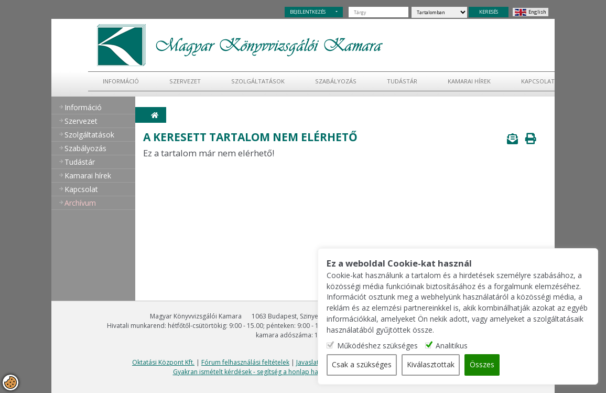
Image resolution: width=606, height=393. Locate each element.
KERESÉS (488, 11)
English (537, 11)
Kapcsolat (538, 81)
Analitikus (470, 346)
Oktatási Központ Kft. (163, 362)
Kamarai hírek (469, 81)
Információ (121, 81)
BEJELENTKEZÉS (308, 11)
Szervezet (185, 81)
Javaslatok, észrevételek (331, 362)
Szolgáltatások (258, 81)
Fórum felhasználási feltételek (245, 362)
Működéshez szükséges (395, 346)
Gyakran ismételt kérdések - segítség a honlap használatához (263, 371)
